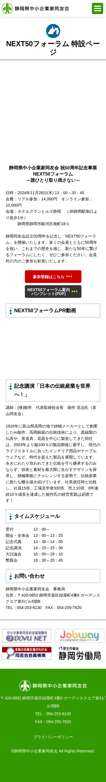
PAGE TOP (94, 767)
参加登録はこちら (48, 276)
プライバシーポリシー (53, 737)
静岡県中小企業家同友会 (35, 8)
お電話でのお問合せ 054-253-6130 (11, 767)
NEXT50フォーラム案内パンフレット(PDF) (48, 291)
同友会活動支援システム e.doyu (67, 767)
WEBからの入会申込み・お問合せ (39, 767)
